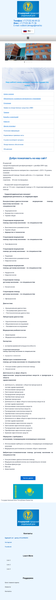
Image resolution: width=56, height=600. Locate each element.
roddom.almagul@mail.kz (31, 25)
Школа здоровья (9, 126)
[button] (28, 38)
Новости (6, 122)
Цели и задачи (9, 94)
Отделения (7, 103)
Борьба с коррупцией (11, 117)
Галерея (6, 112)
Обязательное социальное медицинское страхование (22, 99)
